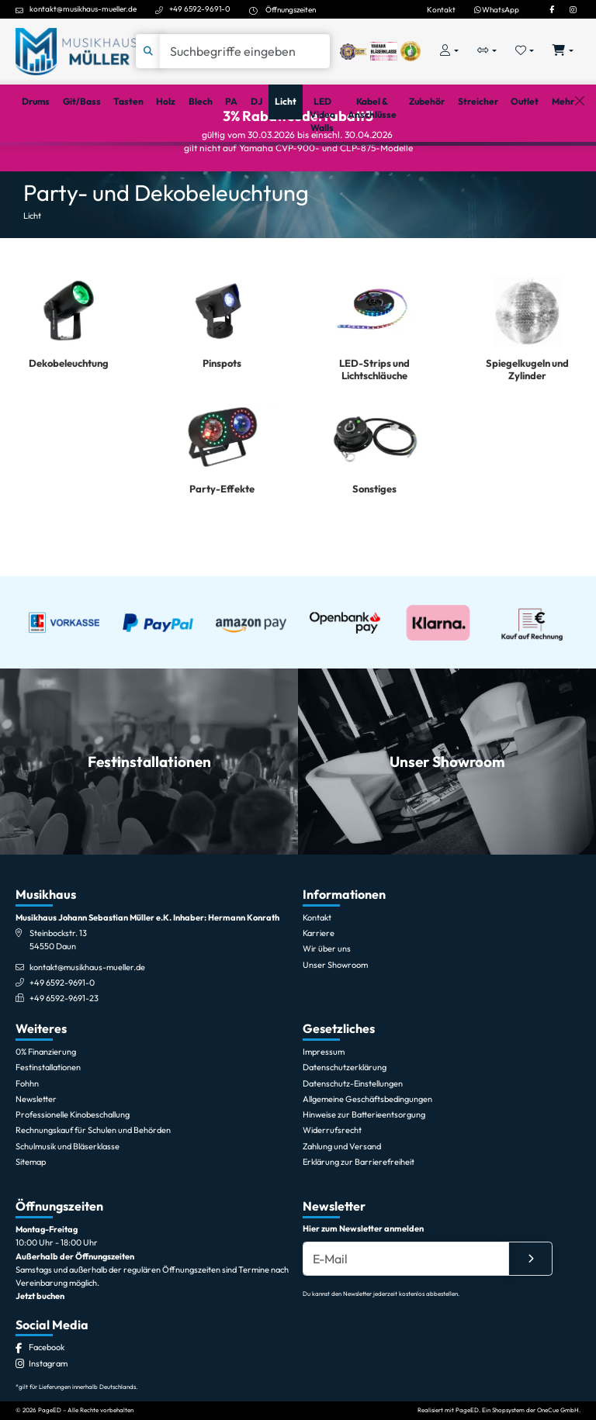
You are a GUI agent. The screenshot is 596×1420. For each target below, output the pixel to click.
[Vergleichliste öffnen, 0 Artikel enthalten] (487, 51)
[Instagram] (573, 9)
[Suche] (245, 51)
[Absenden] (530, 1328)
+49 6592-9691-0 (199, 8)
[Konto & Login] (449, 51)
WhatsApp (496, 9)
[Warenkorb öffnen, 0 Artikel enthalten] (563, 51)
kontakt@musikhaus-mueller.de (83, 8)
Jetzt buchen (40, 1365)
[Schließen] (580, 162)
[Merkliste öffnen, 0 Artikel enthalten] (525, 51)
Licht (32, 270)
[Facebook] (551, 9)
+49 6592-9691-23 (64, 1067)
